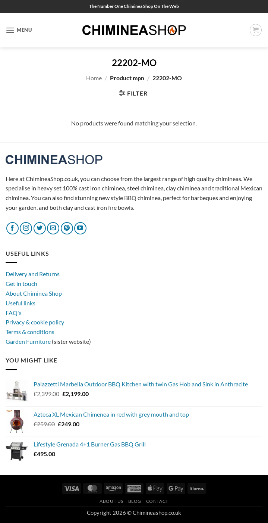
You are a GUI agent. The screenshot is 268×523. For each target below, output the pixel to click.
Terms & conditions (30, 331)
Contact (157, 501)
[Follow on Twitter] (40, 228)
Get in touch (21, 283)
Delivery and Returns (33, 273)
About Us (111, 501)
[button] (19, 30)
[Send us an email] (53, 228)
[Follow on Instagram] (26, 228)
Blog (134, 501)
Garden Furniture (29, 341)
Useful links (20, 302)
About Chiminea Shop (34, 293)
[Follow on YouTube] (80, 228)
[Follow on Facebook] (12, 228)
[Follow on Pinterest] (67, 228)
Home (94, 77)
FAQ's (14, 312)
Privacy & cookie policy (35, 322)
